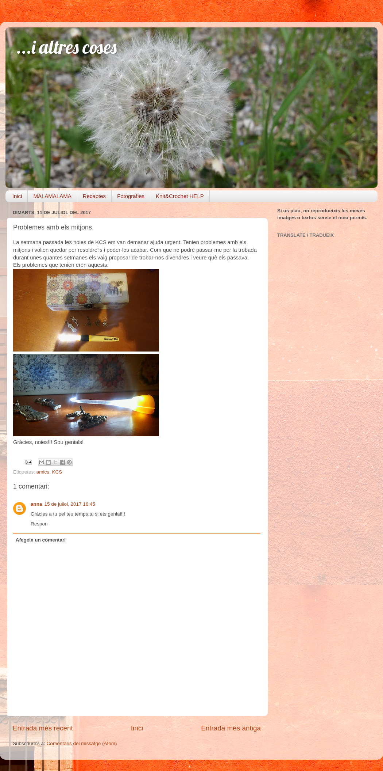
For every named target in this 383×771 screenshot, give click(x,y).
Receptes (94, 196)
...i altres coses (66, 46)
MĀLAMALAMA (52, 196)
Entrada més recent (43, 728)
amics (42, 472)
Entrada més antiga (231, 728)
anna (36, 504)
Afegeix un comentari (41, 540)
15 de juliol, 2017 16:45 (70, 504)
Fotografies (130, 196)
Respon (39, 524)
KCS (57, 472)
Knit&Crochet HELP (180, 196)
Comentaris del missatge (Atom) (82, 743)
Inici (17, 196)
